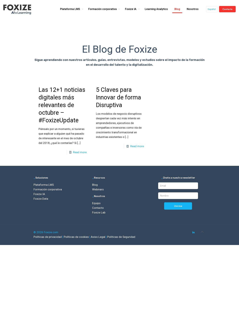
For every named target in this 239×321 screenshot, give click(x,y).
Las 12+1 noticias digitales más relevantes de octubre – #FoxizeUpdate (62, 105)
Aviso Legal (98, 237)
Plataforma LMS (44, 184)
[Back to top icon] (202, 231)
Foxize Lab (98, 212)
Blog (95, 184)
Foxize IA (39, 194)
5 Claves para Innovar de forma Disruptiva (118, 97)
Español (212, 9)
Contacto (98, 207)
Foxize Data (41, 198)
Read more (80, 152)
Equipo (96, 203)
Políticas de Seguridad (121, 237)
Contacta (227, 9)
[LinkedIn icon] (193, 232)
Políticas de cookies (76, 237)
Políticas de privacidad (48, 237)
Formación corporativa (48, 189)
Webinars (98, 189)
